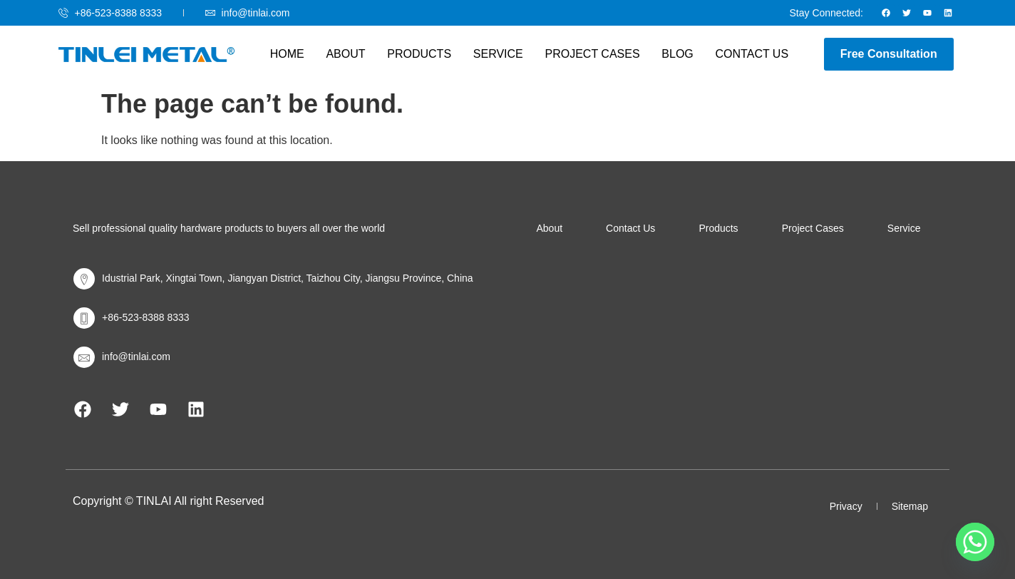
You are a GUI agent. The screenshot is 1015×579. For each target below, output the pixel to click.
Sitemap (910, 506)
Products (420, 54)
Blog (676, 54)
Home (289, 54)
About (346, 54)
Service (498, 54)
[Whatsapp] (975, 542)
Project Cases (592, 54)
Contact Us (750, 54)
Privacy (846, 506)
